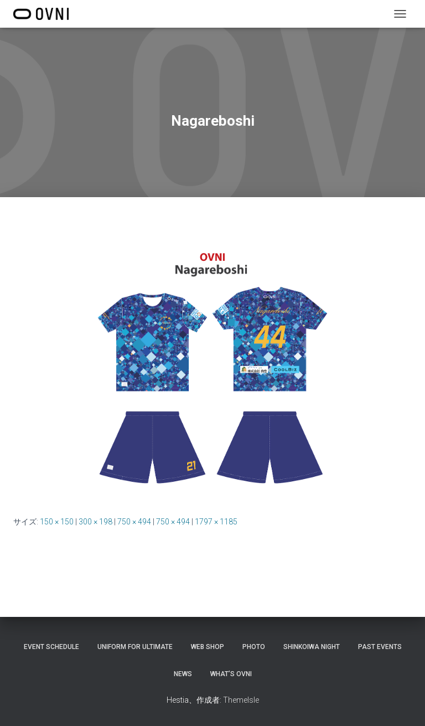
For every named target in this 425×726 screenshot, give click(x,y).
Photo (253, 647)
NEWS (183, 674)
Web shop (207, 647)
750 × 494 (134, 521)
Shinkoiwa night (311, 647)
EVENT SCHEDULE (51, 647)
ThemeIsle (241, 700)
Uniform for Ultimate (135, 647)
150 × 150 (57, 521)
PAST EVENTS (380, 647)
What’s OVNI (231, 674)
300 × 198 (95, 521)
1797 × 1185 (216, 521)
